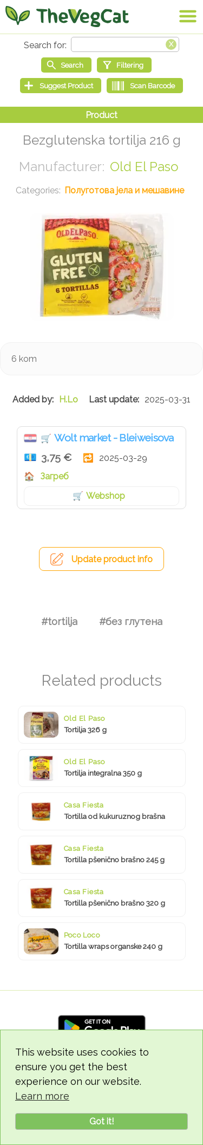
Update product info (112, 559)
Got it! (101, 1121)
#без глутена (130, 621)
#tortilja (59, 621)
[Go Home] (67, 16)
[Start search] (66, 65)
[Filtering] (124, 65)
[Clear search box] (171, 43)
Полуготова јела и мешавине (124, 190)
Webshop (105, 496)
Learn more (42, 1096)
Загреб (54, 476)
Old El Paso (144, 166)
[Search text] (125, 44)
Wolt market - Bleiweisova (114, 438)
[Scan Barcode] (145, 85)
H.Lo (68, 399)
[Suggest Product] (60, 85)
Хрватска (30, 438)
